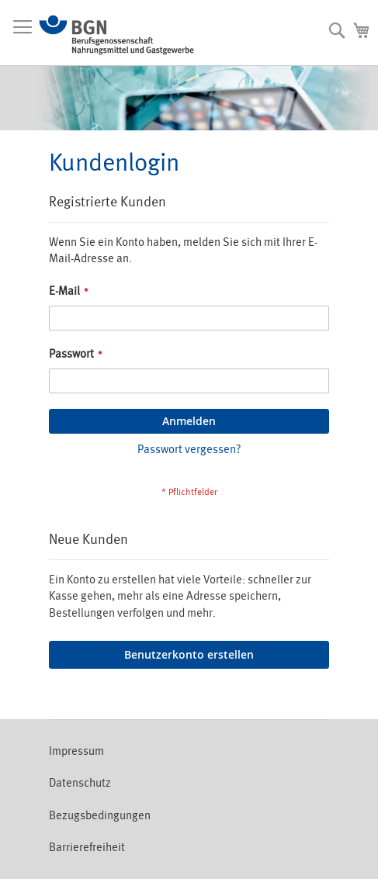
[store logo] (116, 35)
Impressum (76, 751)
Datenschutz (80, 783)
